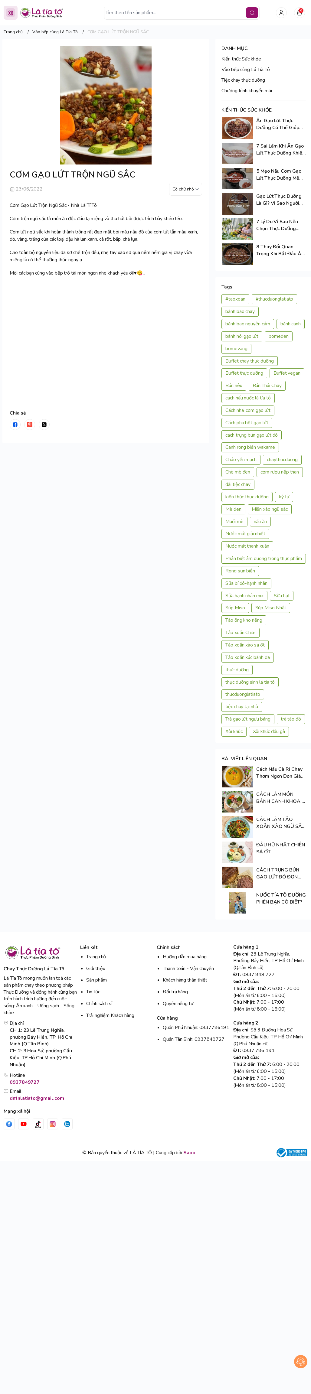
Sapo (189, 1152)
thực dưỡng (237, 669)
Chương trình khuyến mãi (246, 90)
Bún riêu (233, 385)
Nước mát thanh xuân (247, 546)
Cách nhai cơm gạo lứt (247, 410)
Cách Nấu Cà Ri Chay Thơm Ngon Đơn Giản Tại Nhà (280, 773)
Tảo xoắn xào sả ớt (245, 645)
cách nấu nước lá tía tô (248, 398)
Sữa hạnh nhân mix (244, 595)
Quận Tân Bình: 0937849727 (193, 1039)
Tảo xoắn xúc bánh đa (247, 657)
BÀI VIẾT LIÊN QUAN (244, 758)
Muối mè (234, 521)
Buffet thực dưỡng (244, 373)
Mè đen (233, 509)
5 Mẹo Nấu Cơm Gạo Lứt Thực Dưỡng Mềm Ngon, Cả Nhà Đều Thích (279, 175)
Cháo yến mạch (241, 459)
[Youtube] (23, 1124)
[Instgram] (52, 1124)
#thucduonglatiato (274, 299)
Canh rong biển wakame (250, 447)
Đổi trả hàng (175, 992)
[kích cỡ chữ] (185, 189)
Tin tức (93, 992)
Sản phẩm (96, 980)
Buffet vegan (286, 373)
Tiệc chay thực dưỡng (243, 80)
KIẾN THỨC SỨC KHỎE (246, 110)
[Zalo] (67, 1124)
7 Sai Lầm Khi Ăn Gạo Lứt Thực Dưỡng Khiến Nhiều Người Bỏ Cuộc (280, 150)
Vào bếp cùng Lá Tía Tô (245, 69)
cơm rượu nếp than (279, 472)
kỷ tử (284, 496)
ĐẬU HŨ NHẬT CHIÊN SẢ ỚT (280, 848)
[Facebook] (9, 1124)
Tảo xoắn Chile (240, 632)
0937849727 (25, 1082)
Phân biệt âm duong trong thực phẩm (263, 558)
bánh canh (290, 324)
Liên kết (88, 947)
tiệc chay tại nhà (241, 706)
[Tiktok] (38, 1124)
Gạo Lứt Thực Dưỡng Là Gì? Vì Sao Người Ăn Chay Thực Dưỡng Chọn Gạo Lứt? (279, 200)
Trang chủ (96, 956)
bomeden (279, 336)
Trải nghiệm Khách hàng (110, 1015)
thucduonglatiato (242, 694)
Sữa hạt (282, 595)
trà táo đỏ (291, 719)
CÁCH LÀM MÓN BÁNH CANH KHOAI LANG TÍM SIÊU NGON (280, 798)
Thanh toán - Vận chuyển (188, 968)
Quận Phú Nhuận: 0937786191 (196, 1027)
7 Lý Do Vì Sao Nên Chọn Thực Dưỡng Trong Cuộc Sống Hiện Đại (281, 225)
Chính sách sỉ (99, 1003)
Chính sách (169, 947)
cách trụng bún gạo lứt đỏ (251, 435)
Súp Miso (235, 607)
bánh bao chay (240, 311)
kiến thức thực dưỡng (247, 496)
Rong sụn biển (240, 571)
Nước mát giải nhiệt (245, 533)
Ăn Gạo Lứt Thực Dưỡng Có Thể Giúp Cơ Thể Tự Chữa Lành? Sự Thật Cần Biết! (281, 124)
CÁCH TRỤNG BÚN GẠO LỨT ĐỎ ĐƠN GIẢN (277, 874)
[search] (252, 12)
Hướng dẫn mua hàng (185, 956)
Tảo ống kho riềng (243, 620)
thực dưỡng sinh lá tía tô (250, 682)
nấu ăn (260, 521)
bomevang (236, 348)
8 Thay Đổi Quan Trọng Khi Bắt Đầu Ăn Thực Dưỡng (280, 250)
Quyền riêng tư (178, 1003)
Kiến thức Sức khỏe (241, 59)
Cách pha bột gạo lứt (246, 422)
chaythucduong (282, 459)
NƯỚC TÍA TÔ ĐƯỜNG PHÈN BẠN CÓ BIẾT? (281, 898)
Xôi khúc (234, 731)
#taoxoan (235, 299)
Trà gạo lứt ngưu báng (247, 719)
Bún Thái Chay (267, 385)
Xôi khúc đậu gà (269, 731)
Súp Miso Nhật (270, 607)
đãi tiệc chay (237, 484)
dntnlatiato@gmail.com (37, 1098)
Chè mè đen (237, 472)
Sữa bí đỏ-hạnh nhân (246, 583)
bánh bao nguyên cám (247, 324)
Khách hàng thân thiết (185, 980)
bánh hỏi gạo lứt (241, 336)
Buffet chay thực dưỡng (249, 361)
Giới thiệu (95, 968)
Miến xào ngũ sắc (270, 509)
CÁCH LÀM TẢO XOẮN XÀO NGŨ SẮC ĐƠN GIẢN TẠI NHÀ (280, 823)
